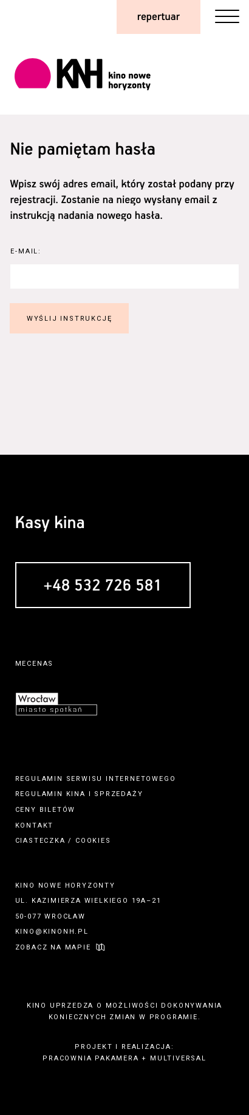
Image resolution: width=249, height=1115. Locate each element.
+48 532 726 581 (103, 586)
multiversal (178, 1058)
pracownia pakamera (90, 1058)
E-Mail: (25, 251)
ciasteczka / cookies (63, 841)
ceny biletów (45, 810)
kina (76, 794)
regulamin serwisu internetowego (95, 779)
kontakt (34, 825)
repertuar (158, 17)
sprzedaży (118, 794)
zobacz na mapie (53, 947)
